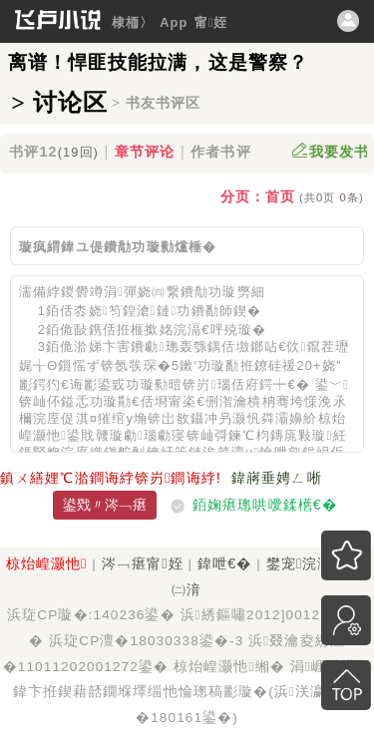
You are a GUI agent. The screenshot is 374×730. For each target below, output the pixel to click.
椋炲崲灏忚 (47, 563)
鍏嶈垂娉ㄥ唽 (276, 478)
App (173, 22)
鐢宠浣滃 (302, 563)
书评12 (54, 152)
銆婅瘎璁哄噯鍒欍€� (264, 505)
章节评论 (145, 152)
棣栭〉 (133, 22)
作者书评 (220, 152)
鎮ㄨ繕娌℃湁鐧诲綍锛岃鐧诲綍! (110, 478)
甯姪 (211, 22)
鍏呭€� (224, 563)
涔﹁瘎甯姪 (143, 563)
